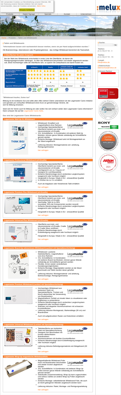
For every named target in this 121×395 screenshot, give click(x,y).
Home (3, 38)
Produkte (9, 14)
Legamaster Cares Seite (33, 111)
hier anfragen (43, 150)
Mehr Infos (41, 6)
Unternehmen (86, 14)
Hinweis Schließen (26, 10)
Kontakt (67, 14)
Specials (47, 14)
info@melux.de (104, 62)
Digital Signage (29, 14)
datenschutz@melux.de (107, 68)
